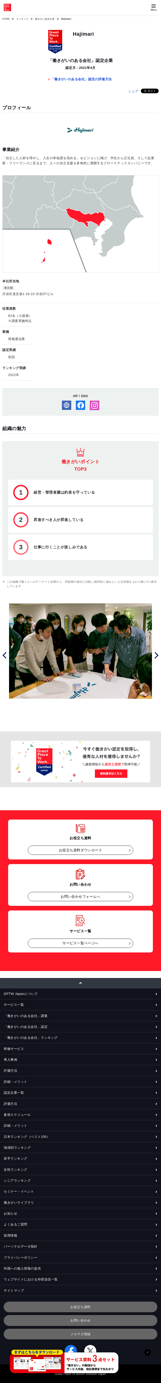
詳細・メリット (15, 1082)
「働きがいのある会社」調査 (26, 1016)
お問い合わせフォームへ (80, 896)
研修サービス (14, 1049)
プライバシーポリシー (21, 1257)
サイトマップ (14, 1290)
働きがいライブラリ (19, 1202)
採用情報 (10, 1235)
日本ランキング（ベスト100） (27, 1137)
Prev (5, 655)
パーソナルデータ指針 (21, 1246)
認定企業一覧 (14, 1092)
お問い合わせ (80, 1320)
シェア (133, 91)
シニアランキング (17, 1180)
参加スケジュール (17, 1114)
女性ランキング (15, 1169)
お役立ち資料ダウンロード (80, 850)
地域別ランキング (17, 1147)
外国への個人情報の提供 (22, 1268)
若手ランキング (15, 1158)
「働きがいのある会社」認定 (26, 1027)
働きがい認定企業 (45, 19)
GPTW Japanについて (21, 994)
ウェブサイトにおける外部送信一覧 (31, 1279)
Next (156, 655)
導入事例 (10, 1059)
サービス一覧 (14, 1005)
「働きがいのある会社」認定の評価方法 (81, 79)
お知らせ (10, 1213)
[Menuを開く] (153, 7)
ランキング (22, 19)
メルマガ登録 (80, 1334)
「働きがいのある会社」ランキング (31, 1037)
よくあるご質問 (15, 1224)
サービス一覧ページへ (80, 943)
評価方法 (10, 1070)
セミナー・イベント (19, 1191)
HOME (6, 19)
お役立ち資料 (80, 1307)
